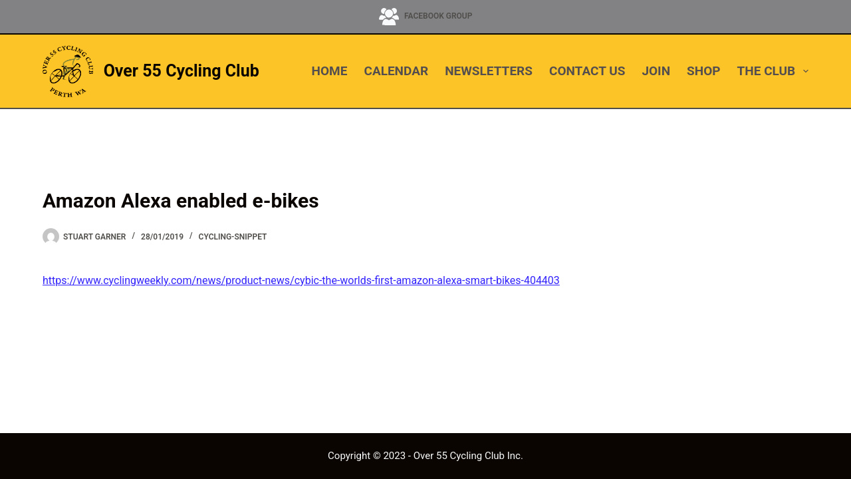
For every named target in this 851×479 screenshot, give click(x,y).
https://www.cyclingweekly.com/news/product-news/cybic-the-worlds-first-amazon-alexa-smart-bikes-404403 (301, 280)
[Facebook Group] (426, 17)
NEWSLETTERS (489, 71)
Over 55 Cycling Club (181, 70)
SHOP (703, 71)
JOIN (656, 71)
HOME (330, 71)
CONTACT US (587, 71)
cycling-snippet (233, 236)
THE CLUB (772, 71)
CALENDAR (396, 71)
